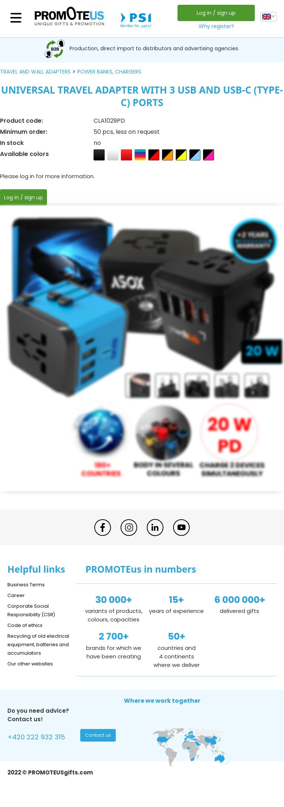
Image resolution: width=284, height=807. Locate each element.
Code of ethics (28, 625)
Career (17, 595)
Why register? (214, 26)
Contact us (99, 745)
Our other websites (33, 672)
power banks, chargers (109, 71)
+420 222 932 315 (40, 746)
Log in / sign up (214, 13)
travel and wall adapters (35, 71)
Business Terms (28, 584)
